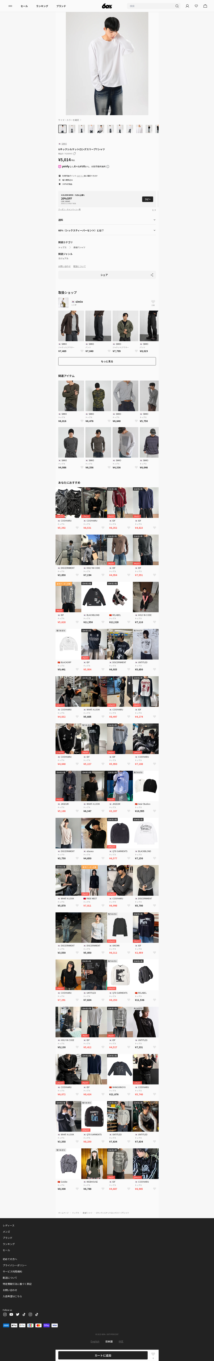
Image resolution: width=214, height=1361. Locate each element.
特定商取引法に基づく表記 (17, 1284)
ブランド (61, 6)
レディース (8, 1225)
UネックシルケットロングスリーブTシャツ (112, 1212)
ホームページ (63, 1212)
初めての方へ (10, 1259)
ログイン (80, 175)
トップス (62, 247)
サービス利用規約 (12, 1271)
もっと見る (107, 361)
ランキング (42, 6)
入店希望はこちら (12, 1296)
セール (24, 6)
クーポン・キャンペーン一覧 (69, 209)
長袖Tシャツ (79, 247)
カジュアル (63, 258)
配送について (79, 266)
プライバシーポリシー (15, 1265)
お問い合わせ (64, 266)
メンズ (6, 1231)
